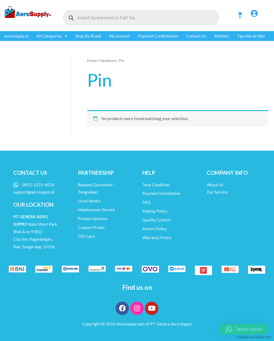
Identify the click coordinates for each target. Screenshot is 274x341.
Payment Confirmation (158, 36)
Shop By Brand (88, 36)
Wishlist (221, 36)
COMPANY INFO (227, 172)
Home (92, 60)
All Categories (51, 36)
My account (119, 36)
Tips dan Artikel (251, 36)
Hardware (108, 60)
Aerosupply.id (16, 36)
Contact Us (196, 36)
